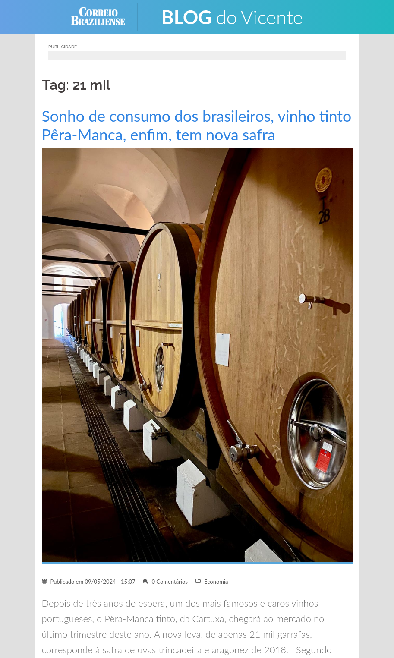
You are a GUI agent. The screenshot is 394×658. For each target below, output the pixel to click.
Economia (216, 581)
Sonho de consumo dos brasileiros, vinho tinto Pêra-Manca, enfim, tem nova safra (197, 125)
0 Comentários (169, 581)
